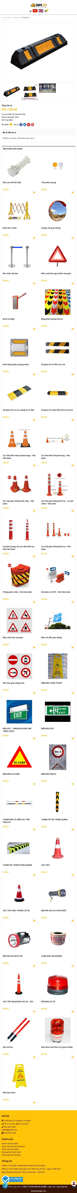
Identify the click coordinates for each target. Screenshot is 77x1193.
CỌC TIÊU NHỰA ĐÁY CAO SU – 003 (18, 1001)
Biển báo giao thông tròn (13, 683)
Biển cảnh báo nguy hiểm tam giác (56, 273)
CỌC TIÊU (45, 865)
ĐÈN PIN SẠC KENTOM (12, 956)
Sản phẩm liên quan (12, 149)
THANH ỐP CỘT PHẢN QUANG (54, 819)
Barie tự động (8, 319)
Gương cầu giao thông (51, 228)
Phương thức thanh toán (11, 1152)
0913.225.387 (22, 1124)
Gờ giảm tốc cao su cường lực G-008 (18, 410)
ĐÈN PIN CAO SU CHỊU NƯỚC (53, 910)
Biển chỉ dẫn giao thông (51, 637)
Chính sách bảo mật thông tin (13, 1146)
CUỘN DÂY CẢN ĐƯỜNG (51, 956)
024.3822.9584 (9, 1127)
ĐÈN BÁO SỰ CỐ (48, 1001)
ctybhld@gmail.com (9, 1130)
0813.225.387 (8, 1124)
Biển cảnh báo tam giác (13, 637)
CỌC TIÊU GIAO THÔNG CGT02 (16, 910)
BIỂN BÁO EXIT (47, 728)
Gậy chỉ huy (8, 1047)
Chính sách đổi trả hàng (11, 1155)
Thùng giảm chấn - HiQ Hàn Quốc (17, 592)
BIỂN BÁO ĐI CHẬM (11, 774)
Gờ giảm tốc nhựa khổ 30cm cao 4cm (57, 410)
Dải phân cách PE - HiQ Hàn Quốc (55, 592)
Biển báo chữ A (9, 1092)
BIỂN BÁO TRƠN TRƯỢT (51, 683)
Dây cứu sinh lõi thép (12, 182)
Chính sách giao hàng (10, 1149)
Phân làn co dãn (10, 228)
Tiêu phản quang (48, 182)
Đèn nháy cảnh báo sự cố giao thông (57, 1047)
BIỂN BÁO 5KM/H (48, 774)
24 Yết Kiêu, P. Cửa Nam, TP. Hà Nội (16, 1120)
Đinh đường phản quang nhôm (16, 364)
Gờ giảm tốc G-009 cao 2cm (53, 364)
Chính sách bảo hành (10, 1143)
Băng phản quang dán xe (52, 319)
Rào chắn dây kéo (10, 273)
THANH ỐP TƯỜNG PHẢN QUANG (17, 865)
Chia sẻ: (16, 124)
